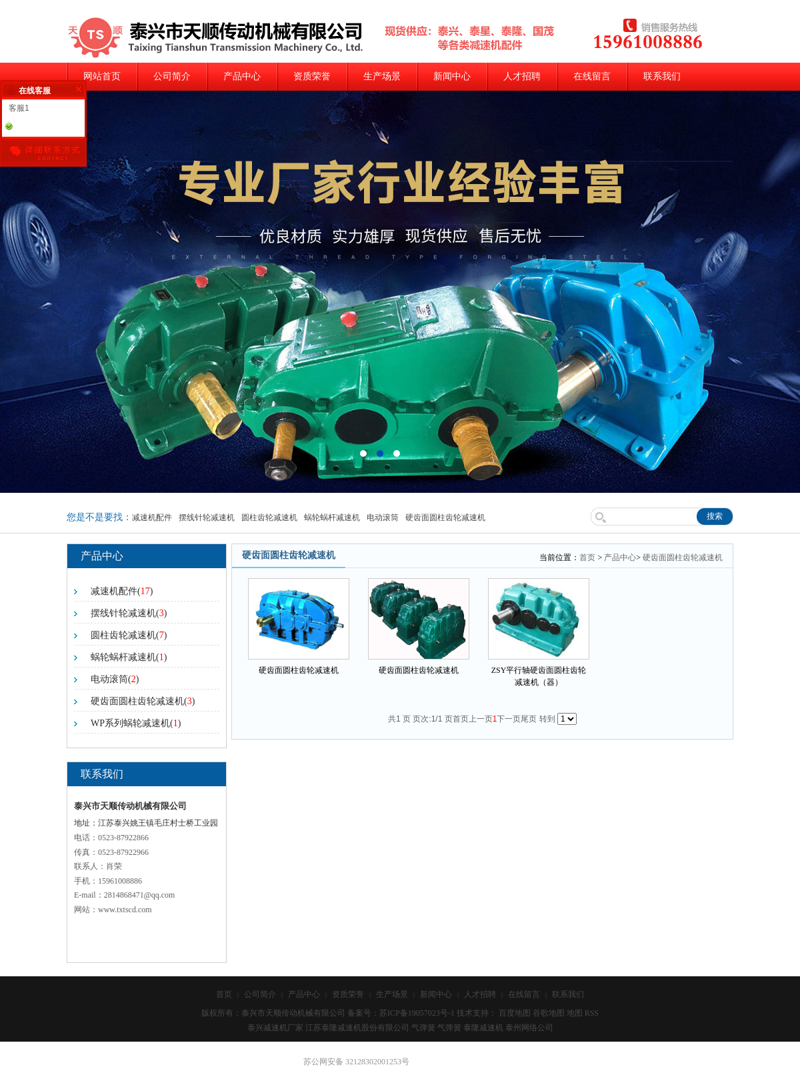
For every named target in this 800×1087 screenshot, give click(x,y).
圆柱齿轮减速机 (269, 517)
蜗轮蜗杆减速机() (129, 657)
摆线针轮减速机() (129, 613)
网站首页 (102, 76)
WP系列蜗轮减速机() (136, 723)
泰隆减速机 (483, 1027)
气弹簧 (423, 1027)
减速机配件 (152, 517)
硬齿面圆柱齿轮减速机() (143, 701)
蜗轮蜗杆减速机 (332, 517)
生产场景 (382, 76)
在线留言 (592, 76)
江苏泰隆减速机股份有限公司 (357, 1027)
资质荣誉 (312, 76)
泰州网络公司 (529, 1027)
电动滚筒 (383, 517)
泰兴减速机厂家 (275, 1027)
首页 (587, 557)
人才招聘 (522, 76)
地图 (575, 1013)
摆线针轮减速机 (207, 517)
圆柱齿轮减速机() (129, 635)
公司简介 (172, 76)
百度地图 (515, 1013)
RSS (592, 1013)
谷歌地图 (549, 1013)
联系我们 (662, 76)
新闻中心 (452, 76)
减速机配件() (122, 591)
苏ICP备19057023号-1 (417, 1013)
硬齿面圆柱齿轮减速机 (445, 517)
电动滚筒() (115, 679)
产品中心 (242, 76)
